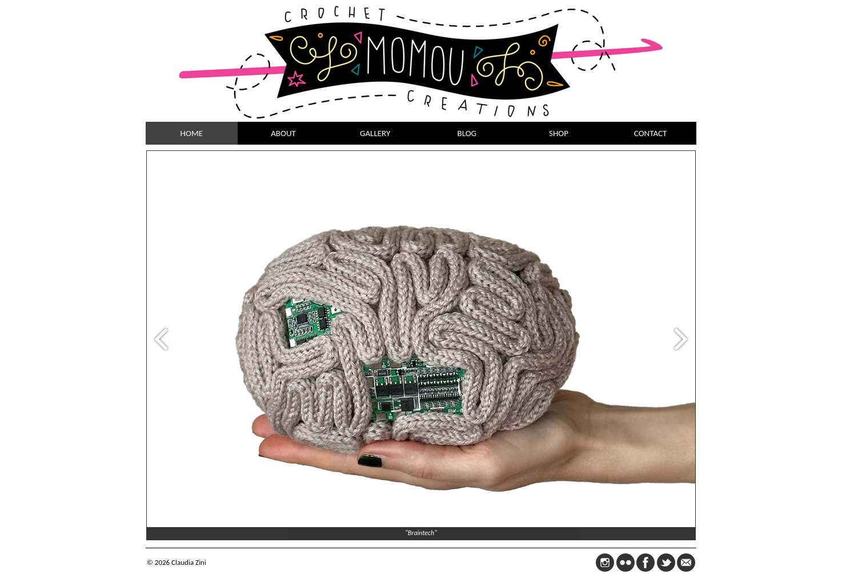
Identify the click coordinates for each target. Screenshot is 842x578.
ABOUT (283, 133)
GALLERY (375, 133)
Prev (158, 339)
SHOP (558, 133)
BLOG (467, 133)
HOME (192, 133)
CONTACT (650, 133)
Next (683, 339)
